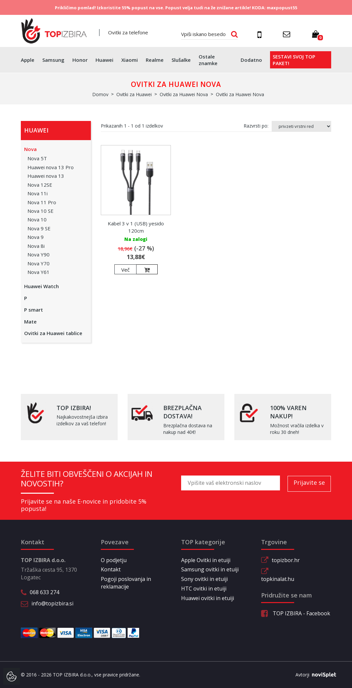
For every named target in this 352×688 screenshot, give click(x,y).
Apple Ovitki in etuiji (205, 560)
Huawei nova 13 (45, 175)
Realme (155, 60)
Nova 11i (37, 193)
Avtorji (313, 674)
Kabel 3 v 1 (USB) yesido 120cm (136, 227)
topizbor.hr (286, 560)
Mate (30, 321)
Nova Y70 (38, 263)
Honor (80, 60)
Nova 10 (37, 219)
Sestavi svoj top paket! (294, 59)
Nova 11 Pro (41, 202)
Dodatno (251, 60)
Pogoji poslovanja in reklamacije (126, 582)
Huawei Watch (41, 286)
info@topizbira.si (52, 603)
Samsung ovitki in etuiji (210, 569)
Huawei (104, 60)
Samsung (53, 60)
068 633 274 (44, 592)
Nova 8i (36, 246)
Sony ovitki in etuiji (204, 579)
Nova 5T (37, 158)
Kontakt (111, 569)
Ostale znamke (208, 59)
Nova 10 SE (40, 211)
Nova (30, 149)
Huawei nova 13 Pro (50, 167)
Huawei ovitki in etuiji (207, 598)
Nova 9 (35, 237)
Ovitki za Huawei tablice (53, 333)
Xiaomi (129, 60)
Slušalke (181, 60)
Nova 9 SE (39, 228)
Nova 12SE (39, 184)
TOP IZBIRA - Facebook (295, 613)
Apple (27, 60)
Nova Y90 (38, 254)
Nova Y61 (38, 272)
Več (125, 269)
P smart (33, 309)
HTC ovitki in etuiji (203, 588)
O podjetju (114, 560)
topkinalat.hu (277, 579)
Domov (100, 94)
